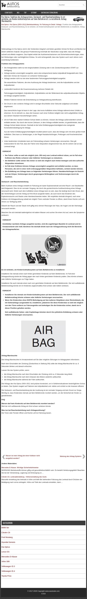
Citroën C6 (6, 532)
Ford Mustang (7, 537)
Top (25, 12)
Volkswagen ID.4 (8, 571)
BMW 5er (5, 528)
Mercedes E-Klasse (9, 557)
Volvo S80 (6, 561)
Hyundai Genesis (8, 542)
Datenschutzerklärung (49, 12)
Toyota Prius (6, 576)
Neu (18, 12)
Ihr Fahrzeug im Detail (47, 24)
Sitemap (34, 12)
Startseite (8, 12)
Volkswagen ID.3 (8, 566)
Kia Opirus (5, 24)
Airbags (59, 24)
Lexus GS (5, 552)
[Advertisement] (43, 38)
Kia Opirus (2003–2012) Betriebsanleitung (24, 24)
